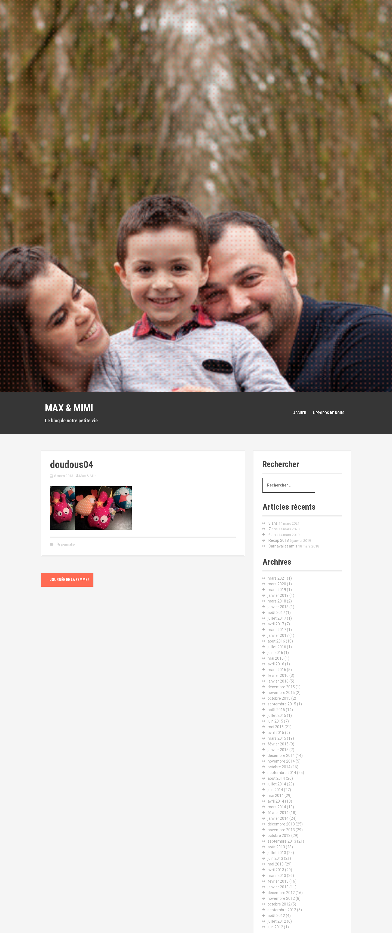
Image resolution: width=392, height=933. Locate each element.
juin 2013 (275, 858)
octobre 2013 (279, 835)
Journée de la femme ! (67, 579)
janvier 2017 (278, 635)
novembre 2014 (281, 761)
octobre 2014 (279, 767)
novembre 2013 (281, 830)
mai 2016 (276, 658)
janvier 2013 (278, 887)
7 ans (273, 529)
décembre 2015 (281, 687)
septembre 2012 (282, 910)
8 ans (273, 523)
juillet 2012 (277, 921)
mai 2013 (276, 864)
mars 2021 (277, 578)
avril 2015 (276, 732)
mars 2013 (277, 875)
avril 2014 (276, 801)
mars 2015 (277, 738)
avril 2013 (276, 870)
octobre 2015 (279, 698)
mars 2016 (277, 670)
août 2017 (276, 612)
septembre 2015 (282, 704)
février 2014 (278, 812)
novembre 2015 (281, 692)
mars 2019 (277, 590)
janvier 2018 (278, 607)
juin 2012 (275, 927)
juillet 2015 (277, 715)
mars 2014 (277, 807)
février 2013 (278, 881)
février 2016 (278, 675)
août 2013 (276, 847)
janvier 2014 (278, 818)
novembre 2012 (281, 898)
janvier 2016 (278, 681)
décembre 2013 (281, 824)
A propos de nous (328, 413)
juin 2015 (275, 721)
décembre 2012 (281, 893)
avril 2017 (276, 624)
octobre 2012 (279, 904)
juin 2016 (275, 652)
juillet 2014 (277, 784)
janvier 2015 (278, 750)
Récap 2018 (278, 540)
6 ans (273, 535)
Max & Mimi (69, 408)
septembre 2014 (282, 772)
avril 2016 (276, 664)
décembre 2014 (281, 755)
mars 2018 (277, 601)
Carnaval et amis (282, 546)
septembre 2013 (282, 841)
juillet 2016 (277, 647)
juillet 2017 (277, 618)
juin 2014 (275, 790)
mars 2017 (277, 630)
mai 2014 (276, 795)
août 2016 (276, 641)
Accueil (300, 413)
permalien (68, 544)
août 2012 (276, 915)
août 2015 (276, 710)
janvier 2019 (278, 595)
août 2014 (276, 778)
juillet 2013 (277, 853)
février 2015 (278, 744)
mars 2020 (277, 584)
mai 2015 (276, 727)
